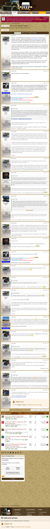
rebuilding (7, 441)
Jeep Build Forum (19, 417)
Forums (14, 12)
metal (16, 426)
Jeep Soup (44, 417)
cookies (11, 520)
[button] (6, 12)
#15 (45, 317)
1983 (7, 418)
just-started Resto (36, 39)
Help (41, 514)
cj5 (13, 433)
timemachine (7, 417)
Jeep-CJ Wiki (38, 19)
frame (16, 433)
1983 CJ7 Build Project (18, 416)
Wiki (9, 12)
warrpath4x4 (7, 447)
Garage (20, 12)
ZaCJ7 (3, 27)
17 (27, 432)
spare (12, 448)
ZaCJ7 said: (14, 175)
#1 (47, 35)
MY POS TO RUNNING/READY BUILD (18, 397)
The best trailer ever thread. (22, 100)
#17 (45, 343)
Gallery (26, 12)
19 (7, 433)
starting (19, 433)
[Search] (47, 12)
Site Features (43, 512)
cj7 (12, 418)
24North (6, 439)
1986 (7, 426)
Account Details (31, 512)
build (9, 418)
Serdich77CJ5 (7, 432)
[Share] (46, 35)
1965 (25, 447)
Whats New (18, 514)
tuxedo (16, 448)
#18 (45, 360)
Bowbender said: (15, 293)
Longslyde (7, 424)
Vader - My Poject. (17, 98)
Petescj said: (15, 108)
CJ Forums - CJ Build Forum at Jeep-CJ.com (21, 93)
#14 (45, 290)
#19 (45, 371)
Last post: (25, 27)
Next (6, 30)
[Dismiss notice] (45, 18)
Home (3, 12)
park (6, 448)
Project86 (44, 437)
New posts (3, 14)
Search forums (10, 14)
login (12, 526)
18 (5, 433)
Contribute (13, 478)
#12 (45, 265)
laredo (12, 426)
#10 (45, 238)
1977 (11, 433)
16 (25, 432)
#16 (45, 331)
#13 (45, 277)
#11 (45, 251)
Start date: (12, 27)
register (8, 526)
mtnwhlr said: (15, 375)
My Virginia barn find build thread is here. (24, 97)
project (15, 418)
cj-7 (9, 426)
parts (9, 448)
